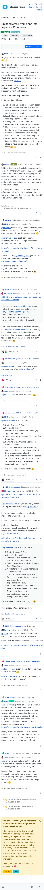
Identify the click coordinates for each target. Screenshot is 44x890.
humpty (7, 630)
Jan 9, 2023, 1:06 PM (29, 701)
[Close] (39, 820)
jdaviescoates (9, 293)
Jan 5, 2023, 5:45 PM (22, 363)
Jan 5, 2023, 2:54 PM (23, 224)
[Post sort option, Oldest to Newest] (4, 46)
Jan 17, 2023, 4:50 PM (24, 757)
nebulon (10, 800)
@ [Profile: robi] (4, 494)
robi (5, 363)
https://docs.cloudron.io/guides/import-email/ (21, 727)
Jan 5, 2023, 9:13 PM (23, 665)
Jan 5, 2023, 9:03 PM (25, 630)
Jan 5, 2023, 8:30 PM (30, 491)
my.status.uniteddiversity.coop (19, 329)
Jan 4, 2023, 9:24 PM (23, 54)
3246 (6, 54)
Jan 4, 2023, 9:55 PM (33, 164)
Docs (38, 7)
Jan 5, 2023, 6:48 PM (23, 417)
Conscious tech (6, 375)
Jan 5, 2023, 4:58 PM (30, 293)
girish (6, 701)
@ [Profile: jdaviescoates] (8, 366)
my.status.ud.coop (9, 533)
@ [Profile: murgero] (6, 227)
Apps (31, 4)
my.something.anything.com (13, 261)
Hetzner (22, 347)
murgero (7, 164)
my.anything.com (22, 255)
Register (7, 871)
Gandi (16, 347)
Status (37, 4)
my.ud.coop (27, 369)
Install (39, 10)
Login (16, 871)
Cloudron (8, 347)
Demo (31, 7)
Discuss (15, 32)
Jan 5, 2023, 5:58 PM (23, 391)
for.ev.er (17, 80)
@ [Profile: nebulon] (13, 238)
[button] (3, 886)
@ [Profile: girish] (4, 238)
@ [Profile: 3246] (4, 297)
